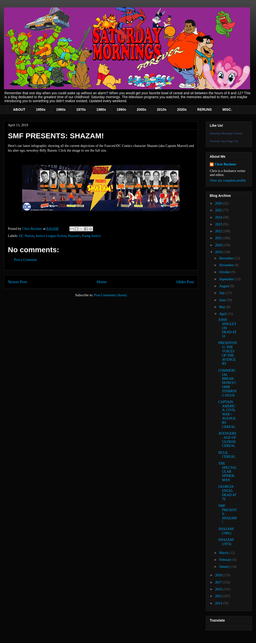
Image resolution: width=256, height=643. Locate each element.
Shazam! (74, 236)
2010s (161, 109)
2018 (219, 575)
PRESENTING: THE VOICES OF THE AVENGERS (227, 353)
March (224, 553)
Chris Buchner (225, 164)
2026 (219, 203)
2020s (182, 109)
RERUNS (204, 109)
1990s (121, 109)
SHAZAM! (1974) (226, 542)
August (224, 286)
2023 (219, 224)
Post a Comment (25, 260)
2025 (219, 210)
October (225, 272)
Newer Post (17, 282)
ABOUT (19, 109)
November (227, 265)
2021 (219, 238)
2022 (219, 231)
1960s (61, 109)
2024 (219, 217)
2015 (219, 596)
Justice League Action (51, 236)
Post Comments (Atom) (110, 295)
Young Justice (91, 236)
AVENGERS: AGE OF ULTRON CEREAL (227, 440)
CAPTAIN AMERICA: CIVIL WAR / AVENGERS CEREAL (227, 414)
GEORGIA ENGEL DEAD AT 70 (227, 493)
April (223, 314)
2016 (219, 589)
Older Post (185, 282)
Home (102, 282)
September (227, 279)
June (222, 300)
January (225, 566)
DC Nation (26, 236)
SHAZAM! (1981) (226, 531)
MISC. (227, 109)
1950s (41, 109)
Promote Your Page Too (224, 141)
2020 (219, 245)
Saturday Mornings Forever (226, 133)
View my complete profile (228, 180)
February (225, 560)
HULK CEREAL (226, 455)
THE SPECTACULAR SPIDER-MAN (227, 472)
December (226, 258)
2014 (219, 603)
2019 (219, 252)
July (222, 293)
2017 (219, 582)
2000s (141, 109)
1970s (81, 109)
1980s (101, 109)
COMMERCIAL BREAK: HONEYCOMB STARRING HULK (227, 383)
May (222, 307)
